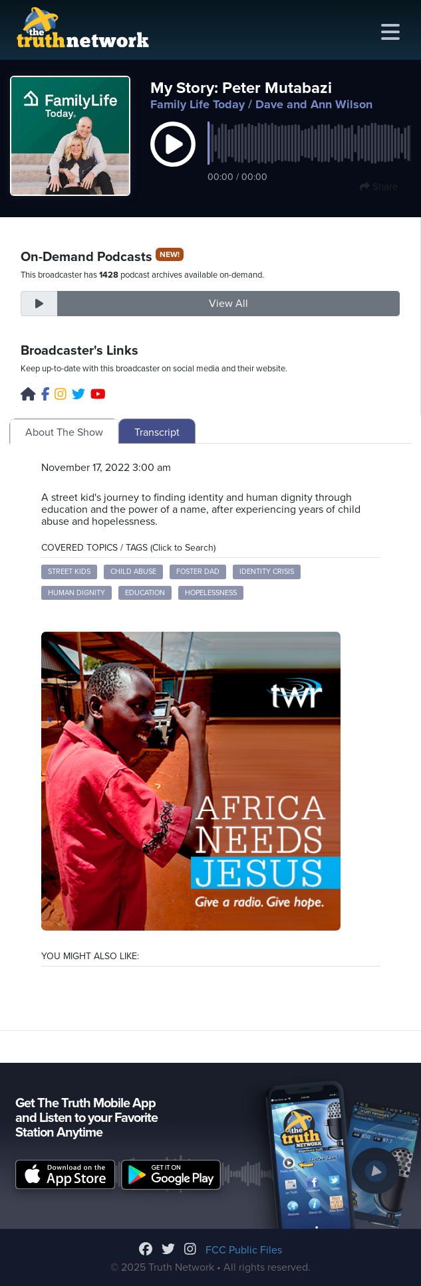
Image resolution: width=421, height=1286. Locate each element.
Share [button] (379, 187)
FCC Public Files (244, 1250)
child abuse (133, 571)
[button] (173, 158)
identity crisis (266, 571)
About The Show (64, 432)
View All (228, 303)
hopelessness (211, 593)
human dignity (76, 593)
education (145, 593)
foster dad (197, 571)
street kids (69, 571)
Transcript (157, 432)
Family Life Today (197, 104)
